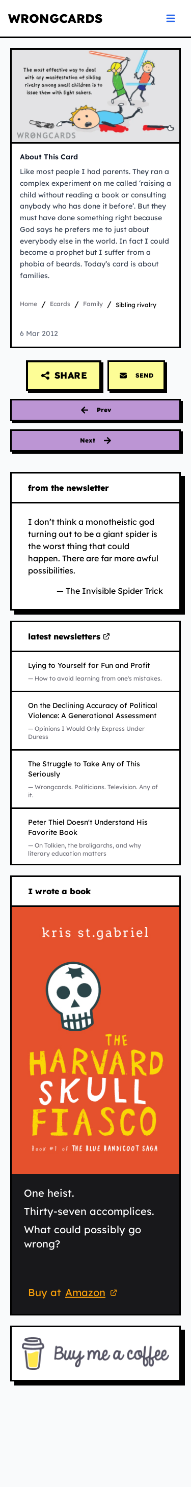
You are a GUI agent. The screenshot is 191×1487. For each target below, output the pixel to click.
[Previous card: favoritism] (95, 410)
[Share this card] (63, 375)
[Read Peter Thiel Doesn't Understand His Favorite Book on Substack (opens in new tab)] (95, 837)
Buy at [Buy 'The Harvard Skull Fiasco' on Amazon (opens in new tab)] (74, 1294)
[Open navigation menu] (170, 18)
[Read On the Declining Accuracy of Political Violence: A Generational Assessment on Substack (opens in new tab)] (95, 720)
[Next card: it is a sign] (95, 440)
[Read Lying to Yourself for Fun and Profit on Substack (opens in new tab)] (95, 671)
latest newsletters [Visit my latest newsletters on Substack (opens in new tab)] (69, 637)
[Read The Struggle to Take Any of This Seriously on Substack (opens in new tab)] (95, 779)
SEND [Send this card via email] (136, 375)
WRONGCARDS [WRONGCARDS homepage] (55, 18)
